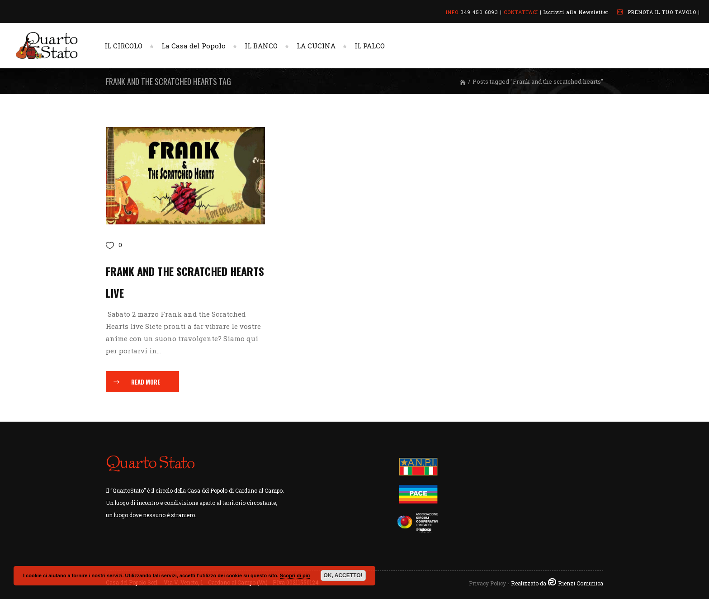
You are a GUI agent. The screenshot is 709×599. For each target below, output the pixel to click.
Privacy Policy (487, 583)
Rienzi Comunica (580, 583)
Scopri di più (295, 575)
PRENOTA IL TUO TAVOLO (662, 12)
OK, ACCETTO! (343, 575)
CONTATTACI (521, 12)
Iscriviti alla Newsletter (576, 12)
